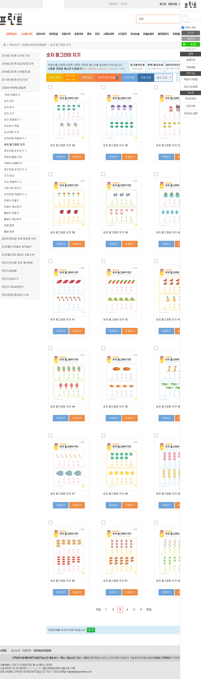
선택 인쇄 (87, 77)
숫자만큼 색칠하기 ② (15, 194)
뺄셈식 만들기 (11, 212)
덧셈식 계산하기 (13, 206)
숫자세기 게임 (11, 125)
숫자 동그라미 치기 (14, 144)
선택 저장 (129, 77)
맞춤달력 (113, 4)
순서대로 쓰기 (11, 132)
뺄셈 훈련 (9, 231)
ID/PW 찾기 (191, 49)
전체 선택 (54, 77)
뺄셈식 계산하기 (13, 219)
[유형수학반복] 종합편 (34, 44)
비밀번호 (186, 22)
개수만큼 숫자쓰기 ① (15, 150)
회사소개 (15, 650)
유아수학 (14, 44)
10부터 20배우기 (13, 163)
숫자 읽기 (9, 107)
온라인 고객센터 (162, 657)
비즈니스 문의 (108, 657)
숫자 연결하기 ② (13, 181)
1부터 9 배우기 (12, 94)
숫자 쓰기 (9, 113)
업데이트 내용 (116, 68)
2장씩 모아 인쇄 (108, 77)
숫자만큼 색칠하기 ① (15, 138)
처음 (98, 609)
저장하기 (61, 156)
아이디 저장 (189, 27)
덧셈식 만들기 (11, 200)
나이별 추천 (26, 34)
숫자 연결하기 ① (13, 119)
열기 (177, 17)
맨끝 (149, 609)
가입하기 (191, 38)
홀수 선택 (70, 75)
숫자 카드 (9, 101)
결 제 (91, 629)
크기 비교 (9, 175)
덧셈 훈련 (9, 225)
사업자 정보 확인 (34, 668)
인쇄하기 (77, 156)
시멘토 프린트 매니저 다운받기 (65, 68)
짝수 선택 (70, 79)
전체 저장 (146, 77)
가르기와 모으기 (13, 188)
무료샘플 (176, 34)
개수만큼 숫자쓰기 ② (15, 169)
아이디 (185, 15)
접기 (177, 25)
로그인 (163, 4)
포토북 (124, 4)
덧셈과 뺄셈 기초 (13, 157)
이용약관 (26, 650)
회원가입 (172, 4)
